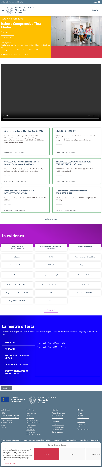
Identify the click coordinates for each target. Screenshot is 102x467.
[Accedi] (97, 2)
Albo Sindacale (82, 424)
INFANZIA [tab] (10, 342)
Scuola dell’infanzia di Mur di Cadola (51, 347)
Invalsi (3, 425)
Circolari (80, 415)
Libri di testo (30, 430)
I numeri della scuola (33, 420)
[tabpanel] (67, 346)
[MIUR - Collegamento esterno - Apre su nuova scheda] (12, 2)
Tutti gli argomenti (83, 429)
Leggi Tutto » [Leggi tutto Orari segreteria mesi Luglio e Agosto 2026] (8, 147)
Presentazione (31, 413)
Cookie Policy (6, 463)
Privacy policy (13, 463)
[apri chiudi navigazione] (3, 10)
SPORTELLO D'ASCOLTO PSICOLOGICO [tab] (17, 372)
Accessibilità (84, 440)
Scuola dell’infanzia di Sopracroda (51, 343)
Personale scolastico (58, 413)
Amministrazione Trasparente (11, 440)
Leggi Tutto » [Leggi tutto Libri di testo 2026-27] (59, 145)
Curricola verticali (57, 432)
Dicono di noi (30, 432)
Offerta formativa (58, 425)
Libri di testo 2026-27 (66, 131)
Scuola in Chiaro (6, 420)
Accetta (46, 454)
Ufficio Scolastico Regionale (10, 415)
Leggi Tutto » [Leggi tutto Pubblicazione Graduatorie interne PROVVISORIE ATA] (59, 205)
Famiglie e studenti (58, 415)
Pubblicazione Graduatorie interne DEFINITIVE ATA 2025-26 (20, 192)
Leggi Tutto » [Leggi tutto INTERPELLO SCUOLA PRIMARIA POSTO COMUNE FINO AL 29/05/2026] (59, 176)
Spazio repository (71, 440)
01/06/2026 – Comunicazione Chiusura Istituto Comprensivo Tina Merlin (22, 163)
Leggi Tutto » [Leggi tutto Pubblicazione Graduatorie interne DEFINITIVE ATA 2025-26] (8, 205)
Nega (72, 454)
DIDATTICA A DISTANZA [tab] (16, 364)
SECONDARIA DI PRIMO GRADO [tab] (17, 357)
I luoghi (28, 415)
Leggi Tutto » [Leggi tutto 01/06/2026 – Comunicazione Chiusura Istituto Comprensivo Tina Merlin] (8, 176)
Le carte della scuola (33, 422)
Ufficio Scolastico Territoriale (10, 418)
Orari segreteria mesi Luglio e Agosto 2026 (23, 131)
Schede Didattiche (58, 427)
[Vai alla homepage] (9, 10)
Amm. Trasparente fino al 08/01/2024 (37, 440)
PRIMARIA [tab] (10, 349)
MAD (79, 426)
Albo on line (81, 422)
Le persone (30, 418)
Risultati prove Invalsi (33, 434)
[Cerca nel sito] (95, 10)
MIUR (3, 413)
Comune (3, 427)
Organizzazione (31, 425)
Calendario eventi (83, 418)
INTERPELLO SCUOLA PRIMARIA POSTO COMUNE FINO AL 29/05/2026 (73, 163)
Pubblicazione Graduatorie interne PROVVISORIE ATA (71, 192)
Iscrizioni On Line (6, 422)
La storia (29, 427)
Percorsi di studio (57, 418)
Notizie (79, 413)
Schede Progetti (57, 429)
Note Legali (95, 440)
